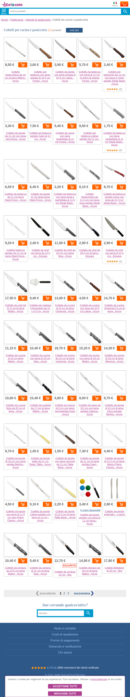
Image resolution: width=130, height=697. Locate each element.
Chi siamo (65, 652)
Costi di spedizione (65, 634)
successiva (84, 593)
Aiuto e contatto (65, 628)
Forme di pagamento (65, 640)
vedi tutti (74, 30)
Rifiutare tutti (65, 693)
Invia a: (115, 4)
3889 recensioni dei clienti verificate (78, 667)
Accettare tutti (65, 686)
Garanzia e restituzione (65, 646)
